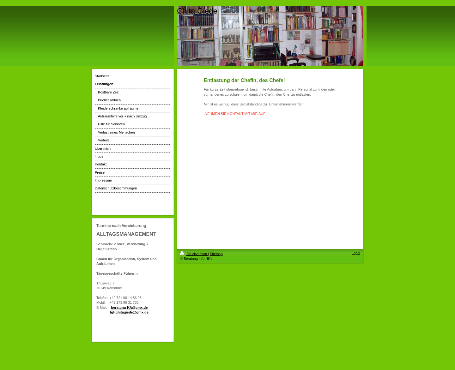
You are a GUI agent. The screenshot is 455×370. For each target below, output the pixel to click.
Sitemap (216, 254)
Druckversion (194, 254)
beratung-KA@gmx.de (129, 307)
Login (356, 253)
